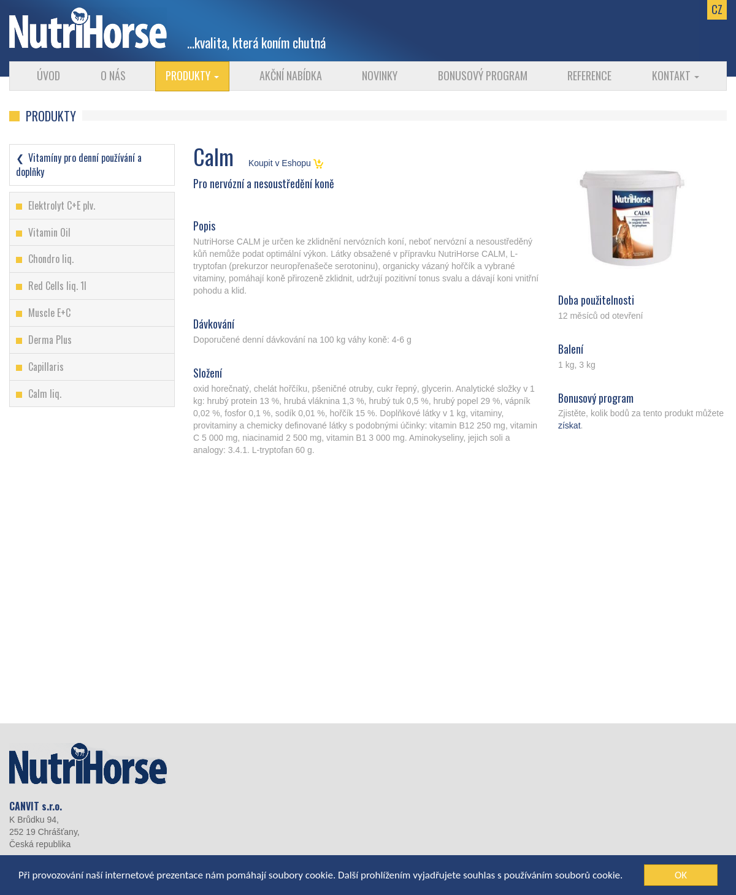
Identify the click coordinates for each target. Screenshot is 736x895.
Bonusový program (482, 75)
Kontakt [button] (675, 75)
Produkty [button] (192, 75)
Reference (589, 75)
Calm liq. (44, 393)
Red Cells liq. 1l (57, 285)
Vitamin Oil (49, 232)
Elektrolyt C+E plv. (61, 205)
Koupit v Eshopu (285, 163)
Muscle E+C (49, 312)
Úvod (48, 75)
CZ (717, 9)
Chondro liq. (51, 258)
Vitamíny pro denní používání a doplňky (79, 164)
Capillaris (46, 366)
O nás (113, 75)
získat (569, 425)
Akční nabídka (290, 75)
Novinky (379, 75)
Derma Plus (50, 339)
